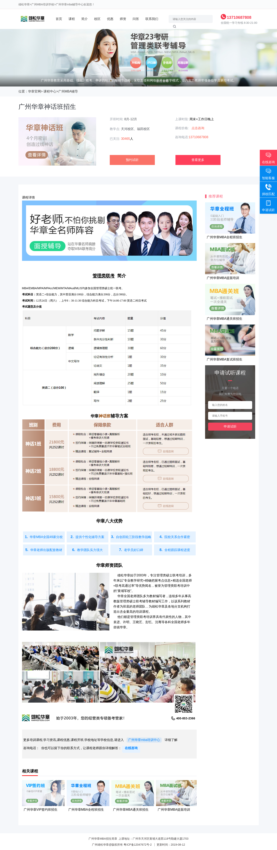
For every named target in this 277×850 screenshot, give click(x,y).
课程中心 (49, 91)
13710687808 (239, 17)
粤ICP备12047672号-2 (138, 844)
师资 (123, 19)
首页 (59, 19)
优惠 (110, 19)
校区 (97, 19)
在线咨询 (131, 748)
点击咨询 (197, 128)
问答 (136, 19)
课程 (71, 19)
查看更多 (197, 160)
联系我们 (151, 19)
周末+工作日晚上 (201, 119)
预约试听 (132, 160)
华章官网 (34, 91)
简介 (84, 19)
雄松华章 (24, 4)
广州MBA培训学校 (42, 4)
